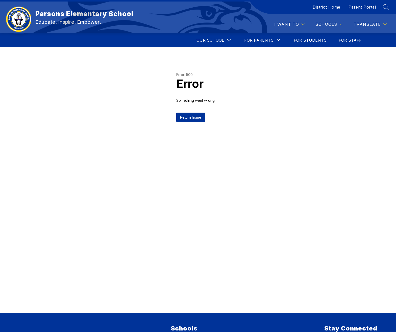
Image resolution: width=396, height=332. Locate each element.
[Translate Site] (370, 24)
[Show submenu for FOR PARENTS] (259, 40)
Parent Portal (362, 7)
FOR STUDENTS (310, 40)
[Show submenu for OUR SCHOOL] (210, 40)
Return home (190, 117)
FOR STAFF (350, 40)
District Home (326, 7)
